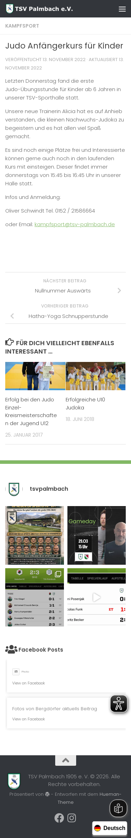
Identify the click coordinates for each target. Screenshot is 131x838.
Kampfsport (22, 25)
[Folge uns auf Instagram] (72, 818)
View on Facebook (28, 683)
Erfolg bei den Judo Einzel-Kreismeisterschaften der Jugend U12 (31, 411)
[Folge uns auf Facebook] (59, 818)
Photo (20, 672)
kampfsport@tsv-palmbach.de (75, 224)
